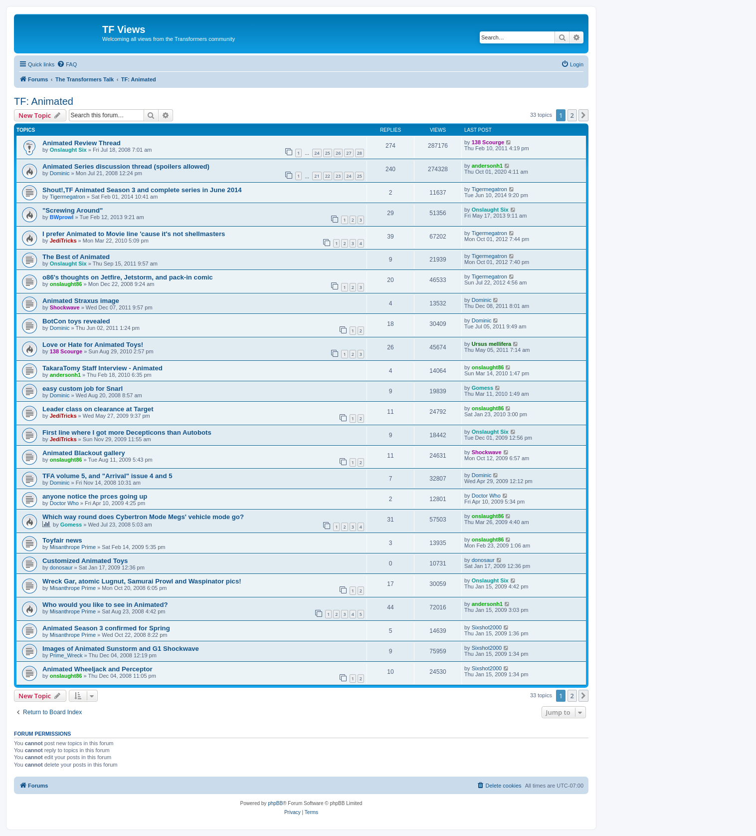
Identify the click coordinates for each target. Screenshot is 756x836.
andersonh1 (487, 166)
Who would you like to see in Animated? (105, 604)
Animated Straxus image (80, 300)
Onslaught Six (68, 150)
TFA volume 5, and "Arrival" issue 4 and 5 (107, 476)
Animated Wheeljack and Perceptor (97, 669)
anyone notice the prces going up (94, 496)
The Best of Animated (76, 257)
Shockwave (65, 307)
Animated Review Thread (81, 143)
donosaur (61, 567)
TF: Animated (43, 101)
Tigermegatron (67, 197)
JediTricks (63, 241)
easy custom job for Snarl (82, 388)
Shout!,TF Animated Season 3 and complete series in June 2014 (142, 190)
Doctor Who (64, 503)
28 (359, 153)
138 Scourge (488, 142)
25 (327, 153)
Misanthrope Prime (73, 547)
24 (316, 153)
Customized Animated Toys (85, 560)
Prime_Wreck (66, 655)
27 (348, 153)
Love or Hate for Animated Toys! (92, 344)
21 (316, 176)
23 (338, 176)
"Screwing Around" (72, 210)
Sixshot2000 (487, 627)
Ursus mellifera (491, 344)
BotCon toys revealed (76, 321)
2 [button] (572, 115)
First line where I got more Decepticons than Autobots (126, 432)
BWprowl (62, 217)
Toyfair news (62, 540)
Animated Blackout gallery (83, 453)
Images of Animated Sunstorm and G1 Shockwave (120, 648)
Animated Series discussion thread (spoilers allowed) (125, 166)
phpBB (275, 803)
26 (338, 153)
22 (327, 176)
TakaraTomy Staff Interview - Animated (102, 368)
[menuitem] (67, 64)
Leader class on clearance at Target (98, 409)
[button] (583, 115)
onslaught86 (66, 284)
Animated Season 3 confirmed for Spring (106, 628)
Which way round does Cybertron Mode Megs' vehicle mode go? (143, 517)
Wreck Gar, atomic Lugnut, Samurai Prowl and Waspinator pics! (141, 581)
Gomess (482, 388)
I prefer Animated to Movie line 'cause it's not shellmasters (133, 234)
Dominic (60, 173)
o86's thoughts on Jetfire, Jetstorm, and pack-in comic (127, 277)
